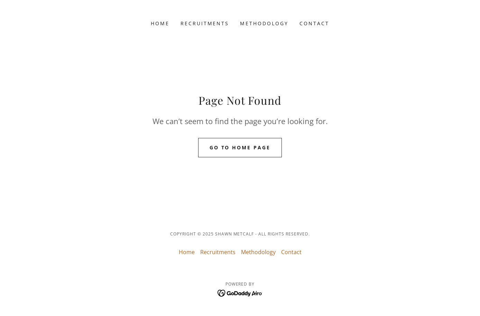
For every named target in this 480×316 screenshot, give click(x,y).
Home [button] (187, 252)
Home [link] (160, 23)
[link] (240, 292)
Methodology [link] (264, 23)
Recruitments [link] (205, 23)
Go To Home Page (240, 147)
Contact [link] (314, 23)
